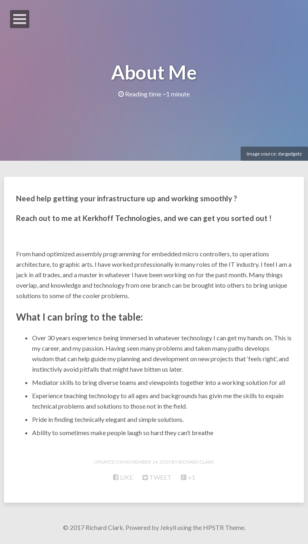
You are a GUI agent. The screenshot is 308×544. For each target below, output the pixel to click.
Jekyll (168, 527)
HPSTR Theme (223, 527)
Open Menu (19, 19)
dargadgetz (290, 154)
